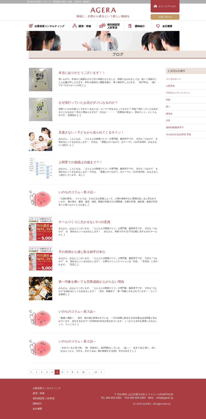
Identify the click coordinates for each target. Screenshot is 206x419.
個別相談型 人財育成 (44, 398)
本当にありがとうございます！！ (82, 72)
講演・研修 (84, 26)
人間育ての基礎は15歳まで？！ (81, 162)
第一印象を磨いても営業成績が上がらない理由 (91, 281)
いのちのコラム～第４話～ (77, 192)
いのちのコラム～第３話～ (77, 311)
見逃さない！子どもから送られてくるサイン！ (91, 132)
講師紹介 (140, 26)
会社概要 (167, 26)
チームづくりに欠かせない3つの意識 (84, 222)
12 (96, 372)
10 (83, 372)
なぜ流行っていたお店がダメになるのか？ (88, 102)
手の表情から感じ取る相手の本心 (82, 251)
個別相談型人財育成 (113, 26)
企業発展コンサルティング (49, 26)
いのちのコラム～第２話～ (77, 341)
